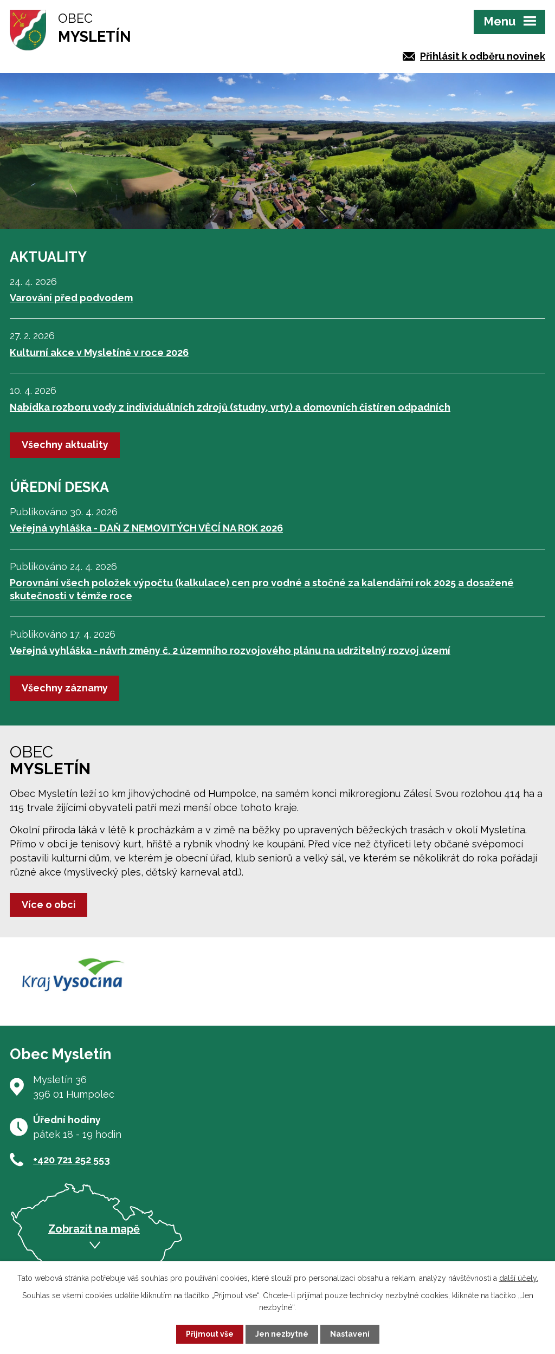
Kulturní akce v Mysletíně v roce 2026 (99, 352)
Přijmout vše (210, 1334)
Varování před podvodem (71, 297)
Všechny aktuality (65, 444)
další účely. (518, 1278)
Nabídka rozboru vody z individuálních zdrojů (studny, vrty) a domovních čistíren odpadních (230, 407)
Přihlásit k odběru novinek (482, 56)
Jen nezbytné (281, 1334)
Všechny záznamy (65, 688)
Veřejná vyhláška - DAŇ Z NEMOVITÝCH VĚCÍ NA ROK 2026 (146, 528)
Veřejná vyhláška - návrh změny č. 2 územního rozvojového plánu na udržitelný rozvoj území (230, 650)
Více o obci (49, 904)
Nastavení (350, 1334)
